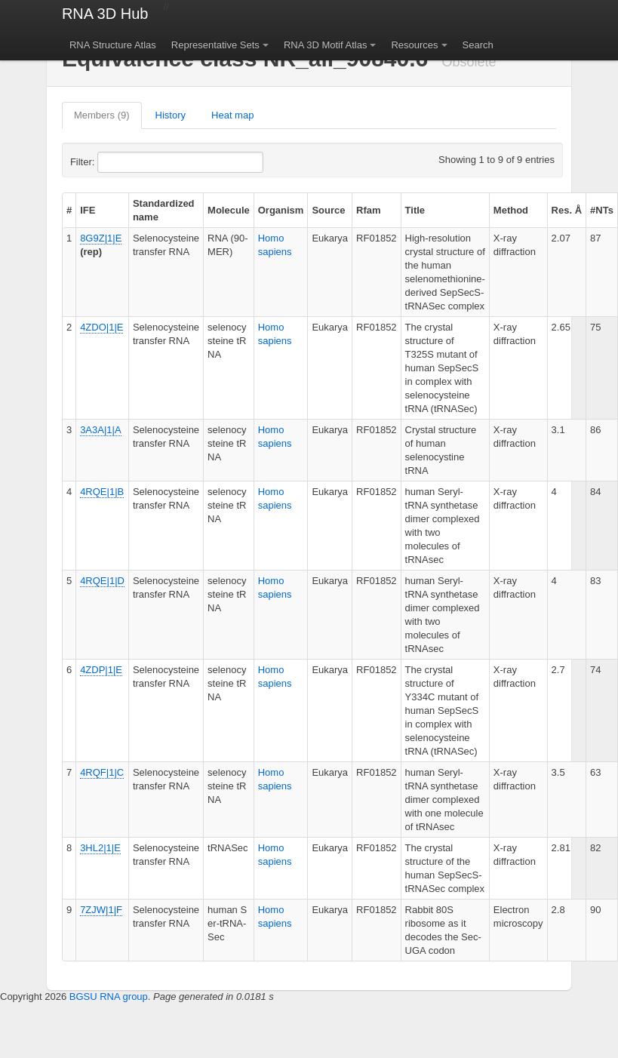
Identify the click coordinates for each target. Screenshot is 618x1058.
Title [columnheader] (415, 210)
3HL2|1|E (100, 847)
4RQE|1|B (102, 491)
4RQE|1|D (102, 580)
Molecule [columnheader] (229, 210)
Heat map (232, 115)
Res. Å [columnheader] (567, 210)
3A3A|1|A (100, 429)
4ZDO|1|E (101, 327)
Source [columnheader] (328, 210)
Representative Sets (215, 45)
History (170, 115)
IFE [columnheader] (87, 210)
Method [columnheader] (510, 210)
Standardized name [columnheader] (164, 210)
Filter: (119, 162)
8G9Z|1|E (100, 238)
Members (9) (102, 115)
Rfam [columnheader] (368, 210)
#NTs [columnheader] (601, 210)
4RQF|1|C (102, 772)
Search (478, 45)
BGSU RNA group (108, 996)
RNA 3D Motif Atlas (325, 45)
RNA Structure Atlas (112, 45)
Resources (414, 45)
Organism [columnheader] (281, 210)
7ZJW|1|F (101, 909)
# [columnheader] (69, 210)
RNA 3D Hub (105, 13)
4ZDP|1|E (101, 669)
